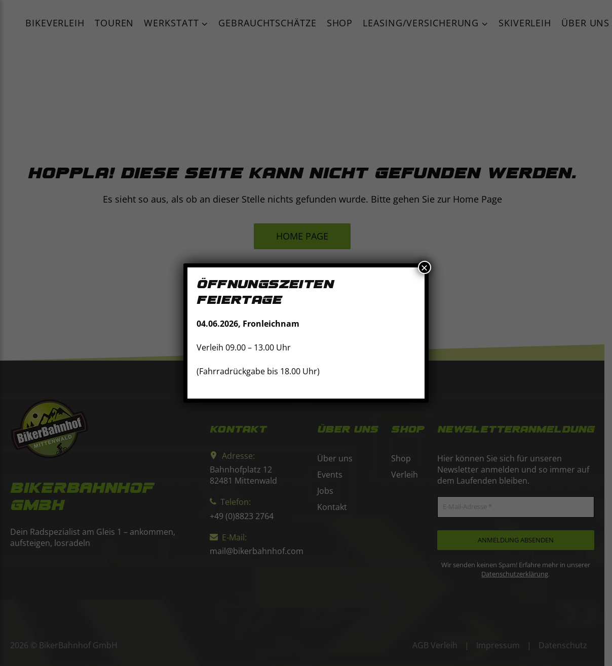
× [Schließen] (424, 267)
